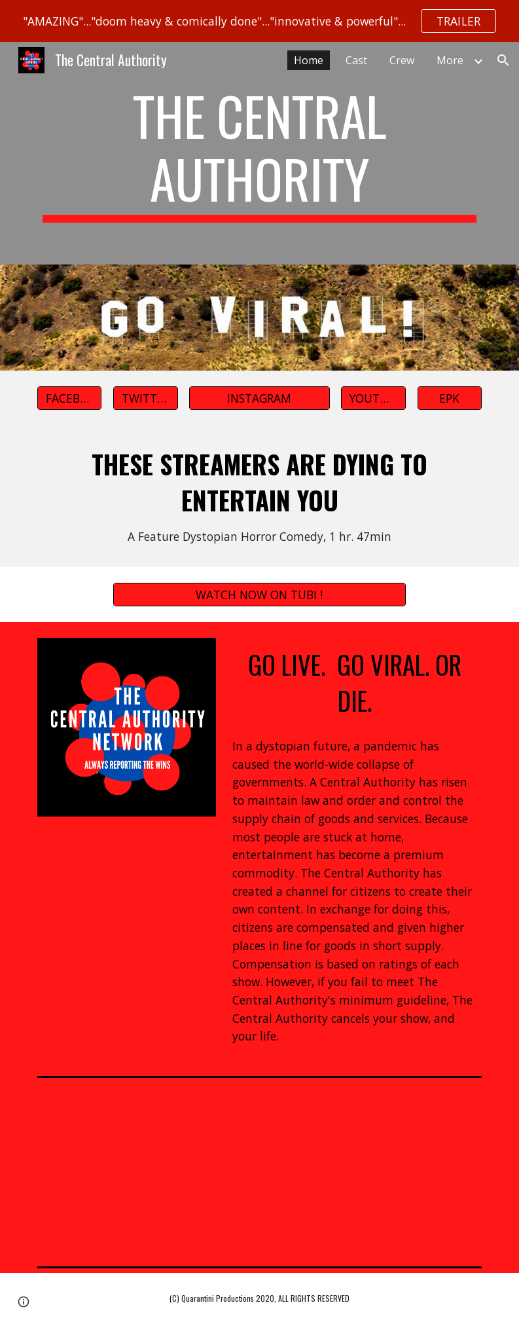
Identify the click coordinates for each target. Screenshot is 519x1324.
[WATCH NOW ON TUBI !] (259, 595)
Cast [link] (356, 60)
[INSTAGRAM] (259, 397)
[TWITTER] (145, 397)
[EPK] (450, 397)
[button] (503, 60)
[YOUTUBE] (373, 397)
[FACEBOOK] (69, 397)
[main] (259, 153)
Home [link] (308, 60)
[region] (259, 21)
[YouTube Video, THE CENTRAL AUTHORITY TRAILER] (259, 1171)
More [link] (450, 60)
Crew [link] (401, 60)
